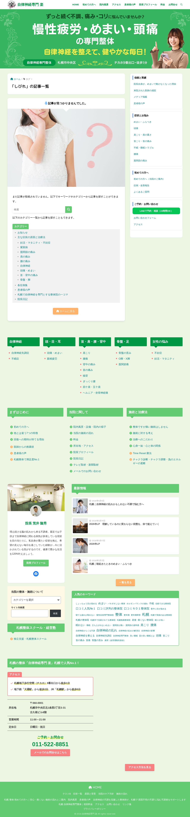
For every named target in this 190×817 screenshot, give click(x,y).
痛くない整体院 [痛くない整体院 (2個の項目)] (145, 620)
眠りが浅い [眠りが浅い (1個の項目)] (159, 620)
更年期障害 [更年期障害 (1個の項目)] (136, 615)
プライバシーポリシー (94, 809)
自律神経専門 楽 (30, 4)
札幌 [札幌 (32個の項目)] (145, 614)
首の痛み (88, 370)
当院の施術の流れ (83, 433)
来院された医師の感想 (145, 90)
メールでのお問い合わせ (87, 471)
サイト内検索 (17, 607)
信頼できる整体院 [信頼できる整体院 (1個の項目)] (163, 603)
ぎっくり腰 (89, 381)
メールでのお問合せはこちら (50, 752)
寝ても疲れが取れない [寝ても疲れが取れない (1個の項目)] (85, 615)
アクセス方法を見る (139, 767)
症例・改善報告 (141, 185)
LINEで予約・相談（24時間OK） (156, 211)
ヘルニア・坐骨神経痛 (95, 392)
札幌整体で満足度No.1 (26, 459)
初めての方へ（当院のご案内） (149, 179)
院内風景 (72, 799)
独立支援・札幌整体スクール (30, 638)
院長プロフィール (83, 452)
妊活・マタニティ (164, 358)
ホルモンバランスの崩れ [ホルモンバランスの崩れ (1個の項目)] (137, 603)
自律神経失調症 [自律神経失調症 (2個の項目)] (104, 635)
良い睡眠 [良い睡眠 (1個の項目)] (134, 636)
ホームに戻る (65, 311)
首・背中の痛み (29, 275)
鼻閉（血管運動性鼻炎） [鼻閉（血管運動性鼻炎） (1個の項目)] (115, 640)
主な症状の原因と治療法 (31, 237)
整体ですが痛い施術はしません (150, 426)
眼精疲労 (52, 358)
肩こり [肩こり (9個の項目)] (145, 624)
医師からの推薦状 (24, 446)
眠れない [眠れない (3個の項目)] (80, 625)
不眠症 (15, 358)
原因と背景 (90, 794)
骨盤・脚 (25, 279)
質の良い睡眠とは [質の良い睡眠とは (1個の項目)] (147, 636)
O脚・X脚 (124, 358)
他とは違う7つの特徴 (26, 433)
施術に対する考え (143, 433)
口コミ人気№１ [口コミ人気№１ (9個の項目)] (86, 608)
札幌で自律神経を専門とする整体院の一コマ (43, 294)
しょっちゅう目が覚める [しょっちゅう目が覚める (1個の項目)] (86, 603)
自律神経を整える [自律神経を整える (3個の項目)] (85, 635)
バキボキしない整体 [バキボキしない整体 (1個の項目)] (116, 603)
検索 (55, 613)
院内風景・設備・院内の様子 (89, 426)
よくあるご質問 (141, 192)
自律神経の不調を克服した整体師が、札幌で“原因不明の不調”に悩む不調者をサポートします (139, 799)
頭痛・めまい (27, 270)
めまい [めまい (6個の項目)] (102, 603)
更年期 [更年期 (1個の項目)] (127, 615)
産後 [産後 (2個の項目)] (134, 620)
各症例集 (23, 285)
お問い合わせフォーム (145, 218)
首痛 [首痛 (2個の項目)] (88, 640)
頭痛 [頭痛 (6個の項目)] (158, 635)
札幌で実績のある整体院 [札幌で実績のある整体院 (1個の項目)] (161, 615)
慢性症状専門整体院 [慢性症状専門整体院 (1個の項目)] (105, 615)
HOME (95, 787)
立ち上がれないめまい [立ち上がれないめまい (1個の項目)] (101, 625)
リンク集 (126, 804)
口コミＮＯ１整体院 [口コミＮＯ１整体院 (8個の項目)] (136, 608)
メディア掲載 (140, 97)
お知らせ (23, 232)
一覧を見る (125, 582)
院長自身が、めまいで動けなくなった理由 (155, 84)
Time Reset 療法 (142, 453)
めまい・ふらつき (143, 122)
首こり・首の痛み (143, 141)
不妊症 (158, 353)
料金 (75, 439)
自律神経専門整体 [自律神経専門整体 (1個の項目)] (121, 636)
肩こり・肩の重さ (143, 134)
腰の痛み (25, 261)
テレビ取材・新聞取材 (86, 464)
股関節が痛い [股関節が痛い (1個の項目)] (118, 625)
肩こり (86, 353)
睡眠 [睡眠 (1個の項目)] (88, 625)
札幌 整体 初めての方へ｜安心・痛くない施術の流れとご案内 (34, 799)
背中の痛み (89, 364)
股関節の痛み (27, 252)
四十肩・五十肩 (91, 387)
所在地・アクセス (83, 445)
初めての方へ (21, 426)
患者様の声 (24, 289)
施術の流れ (121, 794)
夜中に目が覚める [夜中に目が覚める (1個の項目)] (158, 609)
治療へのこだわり (143, 439)
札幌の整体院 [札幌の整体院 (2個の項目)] (82, 620)
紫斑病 (24, 247)
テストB (67, 794)
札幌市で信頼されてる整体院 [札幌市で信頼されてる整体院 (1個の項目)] (102, 620)
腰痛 (136, 154)
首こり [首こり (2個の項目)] (166, 635)
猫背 (85, 375)
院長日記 (23, 299)
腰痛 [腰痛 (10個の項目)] (153, 624)
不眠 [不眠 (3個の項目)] (151, 603)
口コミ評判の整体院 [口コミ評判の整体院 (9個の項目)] (109, 608)
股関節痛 (124, 364)
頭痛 (136, 128)
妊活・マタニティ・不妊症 (35, 242)
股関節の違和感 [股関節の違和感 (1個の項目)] (132, 625)
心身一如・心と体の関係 (147, 445)
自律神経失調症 (20, 353)
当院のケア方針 (106, 794)
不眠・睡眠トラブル (144, 147)
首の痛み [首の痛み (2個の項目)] (80, 640)
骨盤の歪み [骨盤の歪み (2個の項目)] (97, 640)
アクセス (138, 224)
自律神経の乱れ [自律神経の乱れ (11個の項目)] (106, 630)
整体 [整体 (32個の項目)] (118, 614)
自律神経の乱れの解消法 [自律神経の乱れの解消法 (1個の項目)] (129, 631)
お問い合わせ (113, 804)
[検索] (180, 4)
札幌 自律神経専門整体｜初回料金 (76, 804)
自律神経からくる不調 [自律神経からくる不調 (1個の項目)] (85, 631)
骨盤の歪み (125, 353)
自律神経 (25, 265)
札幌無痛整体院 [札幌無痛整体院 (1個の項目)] (123, 620)
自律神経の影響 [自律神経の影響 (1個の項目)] (148, 631)
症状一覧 (77, 794)
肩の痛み (25, 256)
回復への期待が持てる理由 (29, 439)
